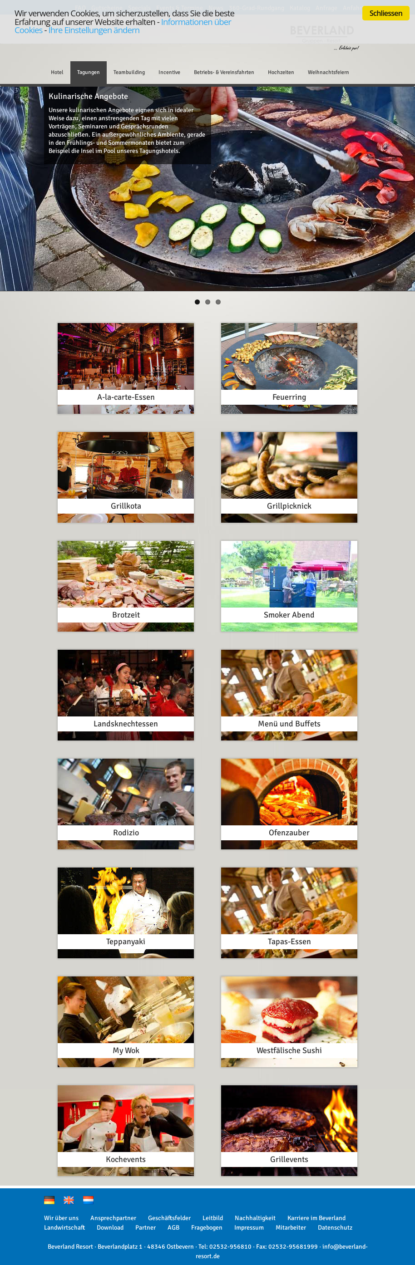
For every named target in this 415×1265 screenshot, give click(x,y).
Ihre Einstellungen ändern (93, 29)
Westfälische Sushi (289, 1050)
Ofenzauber (289, 833)
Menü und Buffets (289, 724)
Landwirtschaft (64, 1227)
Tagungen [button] (88, 72)
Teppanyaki (125, 941)
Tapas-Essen (289, 941)
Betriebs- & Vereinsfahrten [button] (224, 72)
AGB (173, 1227)
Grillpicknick (289, 506)
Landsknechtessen (126, 724)
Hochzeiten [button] (281, 72)
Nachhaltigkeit (255, 1218)
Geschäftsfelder (169, 1218)
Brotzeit (126, 615)
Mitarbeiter (291, 1227)
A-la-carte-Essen (126, 397)
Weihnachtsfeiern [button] (328, 72)
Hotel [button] (57, 72)
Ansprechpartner (113, 1218)
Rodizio (126, 833)
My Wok (126, 1050)
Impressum (249, 1227)
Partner (145, 1227)
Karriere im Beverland (316, 1218)
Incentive (169, 72)
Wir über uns (61, 1218)
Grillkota (126, 506)
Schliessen (386, 13)
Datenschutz (335, 1227)
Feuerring (289, 397)
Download (110, 1227)
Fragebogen (206, 1227)
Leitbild (213, 1218)
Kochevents (126, 1159)
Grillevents (289, 1159)
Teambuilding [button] (129, 72)
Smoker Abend (289, 615)
